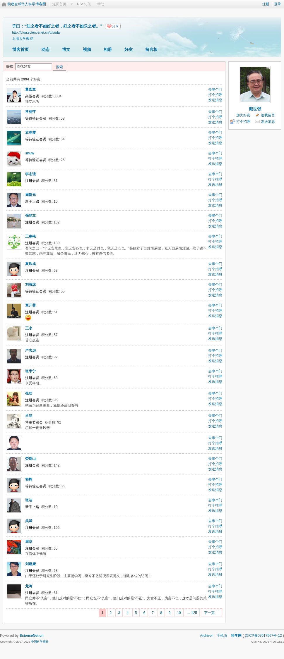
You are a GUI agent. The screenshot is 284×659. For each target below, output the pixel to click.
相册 (108, 49)
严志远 (30, 350)
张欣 (28, 393)
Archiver (206, 636)
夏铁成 (30, 264)
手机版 (222, 636)
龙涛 (28, 586)
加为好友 (243, 115)
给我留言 (268, 115)
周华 (28, 542)
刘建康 (30, 564)
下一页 (209, 613)
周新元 (30, 195)
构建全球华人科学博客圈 (26, 4)
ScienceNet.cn (32, 636)
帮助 (100, 4)
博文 (66, 49)
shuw (29, 153)
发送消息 (215, 100)
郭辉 (28, 479)
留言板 (151, 49)
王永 (28, 328)
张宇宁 (30, 371)
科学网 (236, 636)
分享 (115, 26)
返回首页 (59, 4)
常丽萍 (30, 112)
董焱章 (30, 89)
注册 (265, 4)
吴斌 (28, 521)
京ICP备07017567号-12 (263, 636)
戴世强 (255, 108)
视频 (87, 49)
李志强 (30, 174)
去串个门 (215, 89)
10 (179, 613)
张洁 (28, 500)
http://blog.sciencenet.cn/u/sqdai (36, 32)
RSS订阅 (84, 4)
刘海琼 (30, 285)
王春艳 (30, 236)
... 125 (192, 613)
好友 (128, 49)
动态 (45, 49)
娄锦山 (30, 459)
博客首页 (20, 49)
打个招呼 (215, 95)
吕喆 (28, 416)
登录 (277, 4)
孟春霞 (30, 132)
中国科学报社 (40, 641)
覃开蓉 (30, 305)
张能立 (30, 216)
